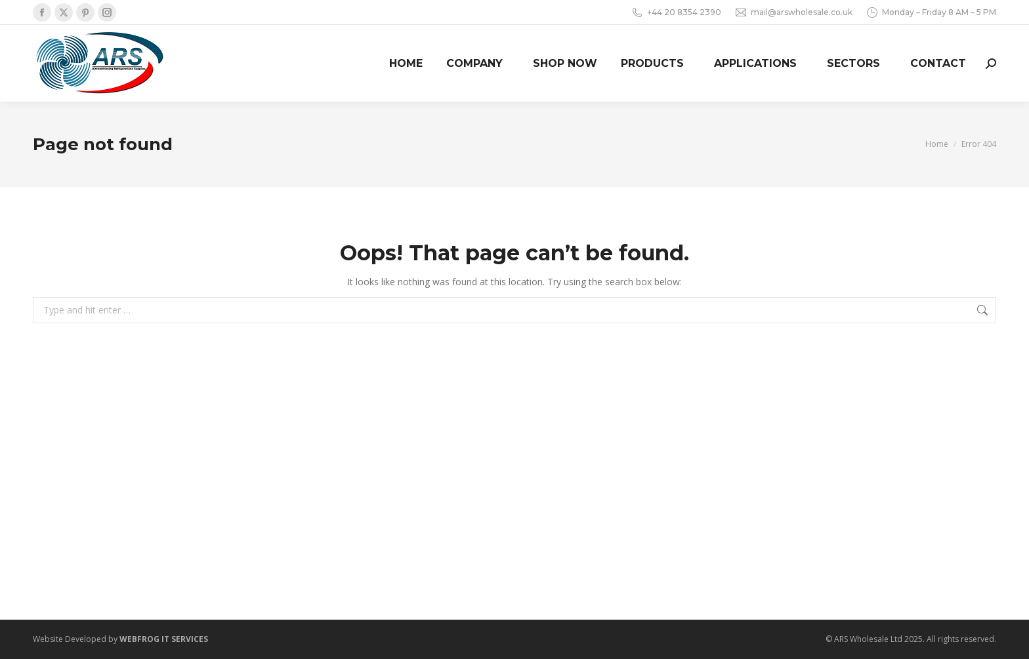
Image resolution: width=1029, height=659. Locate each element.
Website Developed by (120, 639)
